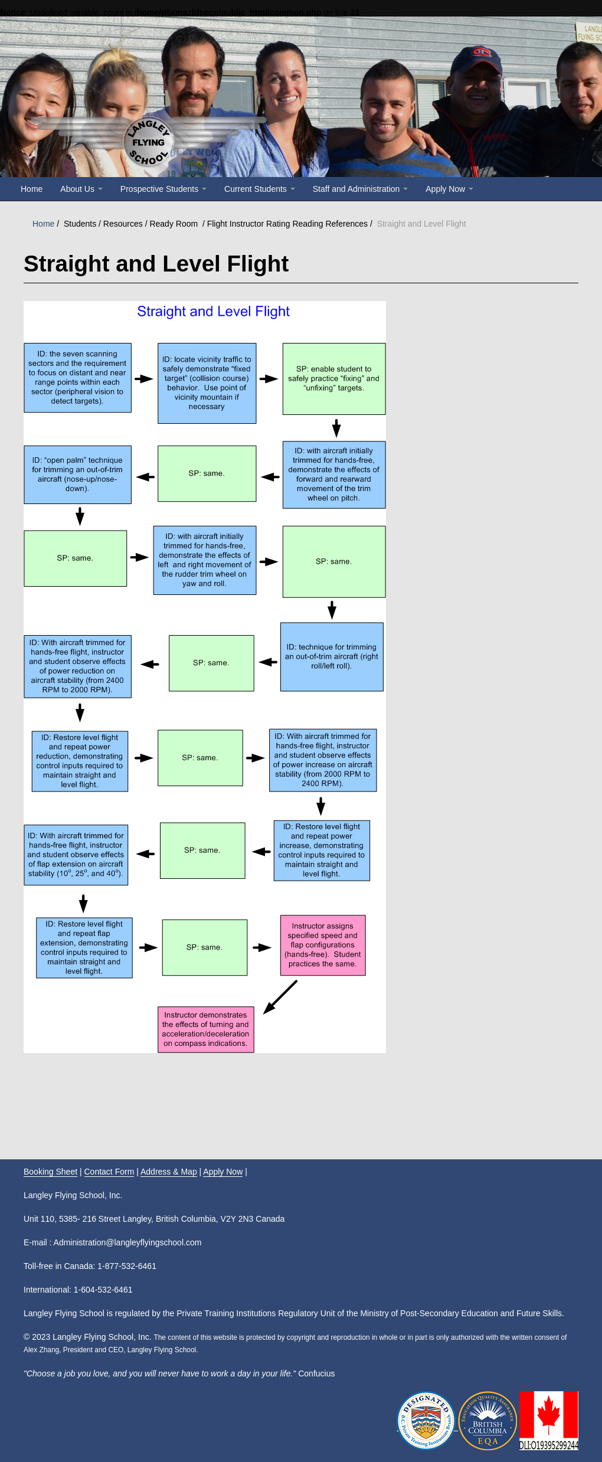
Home (31, 189)
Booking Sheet (50, 1171)
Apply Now (449, 189)
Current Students (259, 189)
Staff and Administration (360, 189)
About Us (81, 189)
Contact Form (109, 1171)
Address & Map (168, 1171)
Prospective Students (163, 189)
